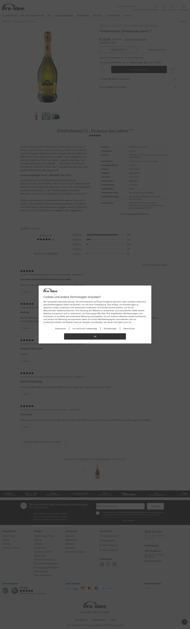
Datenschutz (129, 328)
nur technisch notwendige (84, 328)
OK (95, 336)
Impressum (60, 328)
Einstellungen (110, 328)
